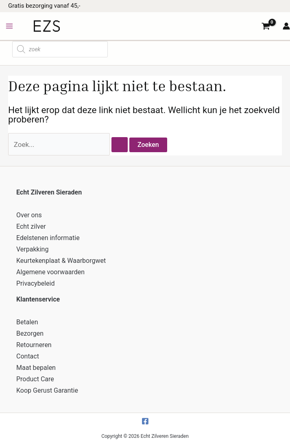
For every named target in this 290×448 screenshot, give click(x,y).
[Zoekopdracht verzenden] (119, 144)
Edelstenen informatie (48, 238)
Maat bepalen (36, 368)
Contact (27, 356)
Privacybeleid (35, 283)
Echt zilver (31, 226)
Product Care (35, 379)
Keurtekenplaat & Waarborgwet (61, 260)
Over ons (29, 215)
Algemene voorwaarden (50, 272)
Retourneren (34, 345)
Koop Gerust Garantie (47, 390)
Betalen (27, 322)
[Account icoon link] (286, 26)
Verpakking (32, 249)
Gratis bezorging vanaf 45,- (44, 5)
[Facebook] (145, 421)
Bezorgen (30, 333)
